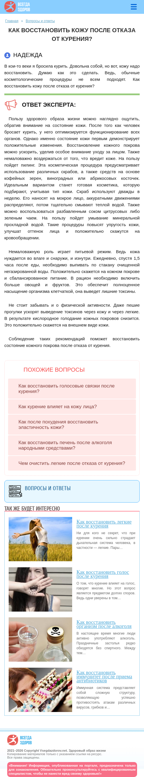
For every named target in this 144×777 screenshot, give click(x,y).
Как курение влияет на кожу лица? (57, 406)
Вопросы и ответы (40, 21)
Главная (11, 21)
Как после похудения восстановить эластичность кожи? (58, 424)
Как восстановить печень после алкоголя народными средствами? (65, 445)
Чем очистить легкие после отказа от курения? (71, 463)
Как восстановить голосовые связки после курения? (66, 388)
